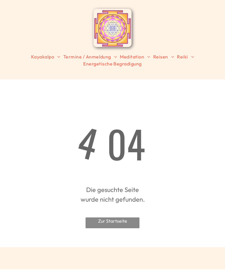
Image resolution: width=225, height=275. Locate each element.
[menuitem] (46, 56)
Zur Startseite (112, 221)
